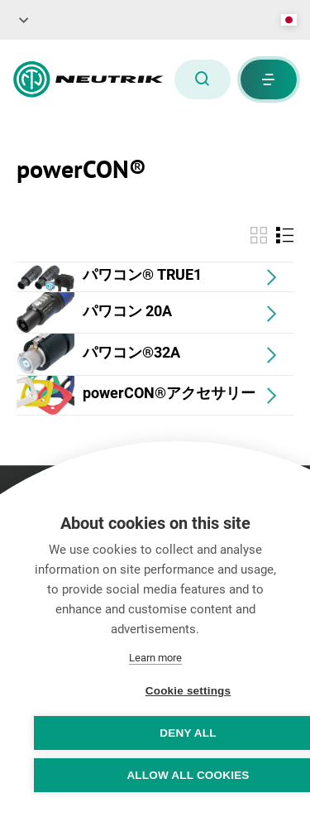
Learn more (155, 657)
